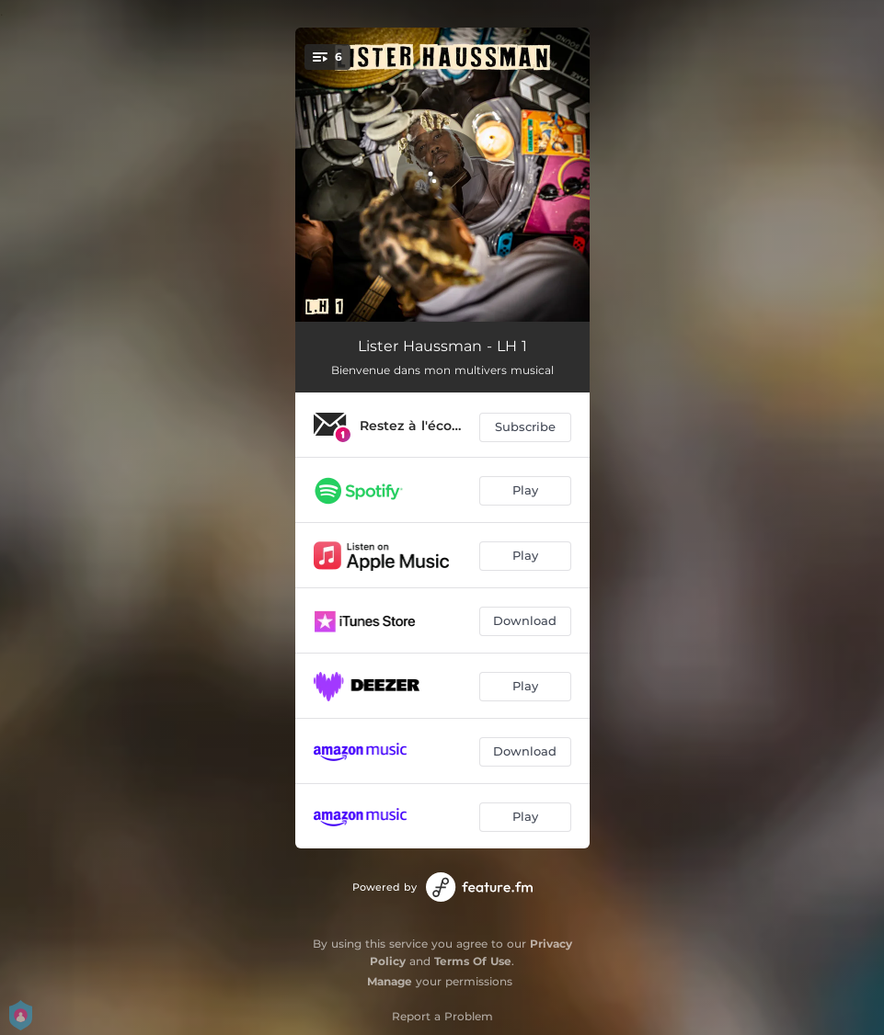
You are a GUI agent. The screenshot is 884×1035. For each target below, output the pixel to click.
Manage (389, 981)
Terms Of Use (472, 961)
